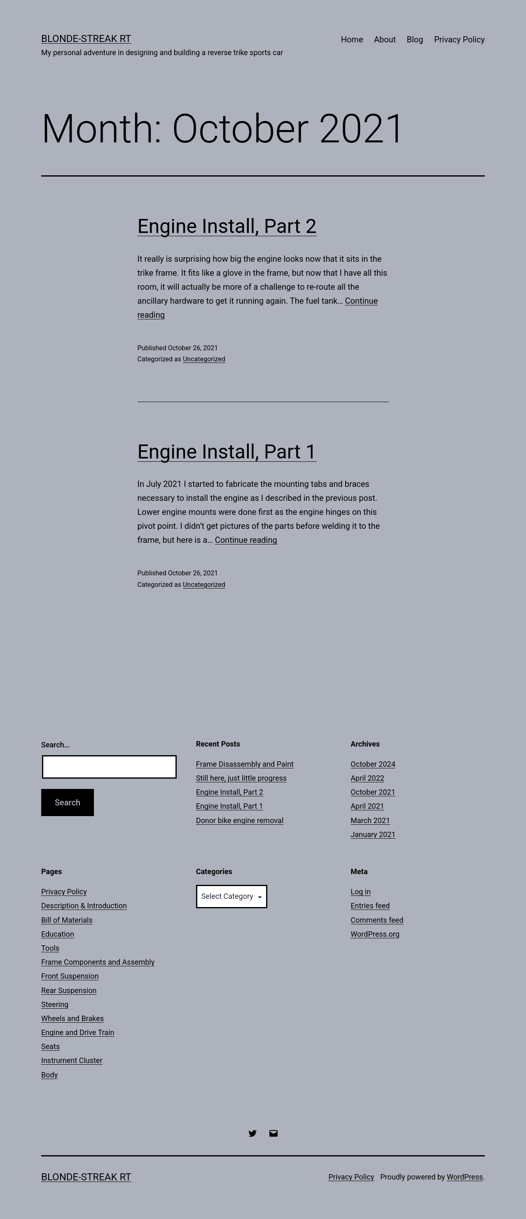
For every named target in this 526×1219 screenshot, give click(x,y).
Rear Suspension (68, 990)
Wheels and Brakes (72, 1018)
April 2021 (367, 806)
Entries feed (370, 905)
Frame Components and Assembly (97, 962)
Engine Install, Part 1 (227, 451)
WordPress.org (375, 934)
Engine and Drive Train (77, 1032)
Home (352, 39)
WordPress (465, 1176)
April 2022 (367, 778)
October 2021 (373, 792)
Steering (54, 1004)
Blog (415, 39)
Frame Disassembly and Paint (245, 764)
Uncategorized (204, 359)
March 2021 (370, 820)
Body (49, 1074)
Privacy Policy (459, 39)
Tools (50, 948)
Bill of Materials (67, 920)
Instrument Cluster (72, 1060)
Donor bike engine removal (239, 820)
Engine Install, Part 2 (227, 226)
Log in (361, 891)
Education (57, 934)
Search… (55, 744)
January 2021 (373, 834)
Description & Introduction (84, 905)
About (385, 39)
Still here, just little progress (241, 778)
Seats (50, 1046)
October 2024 (373, 764)
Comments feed (377, 920)
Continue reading (246, 540)
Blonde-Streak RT (86, 38)
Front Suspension (70, 976)
